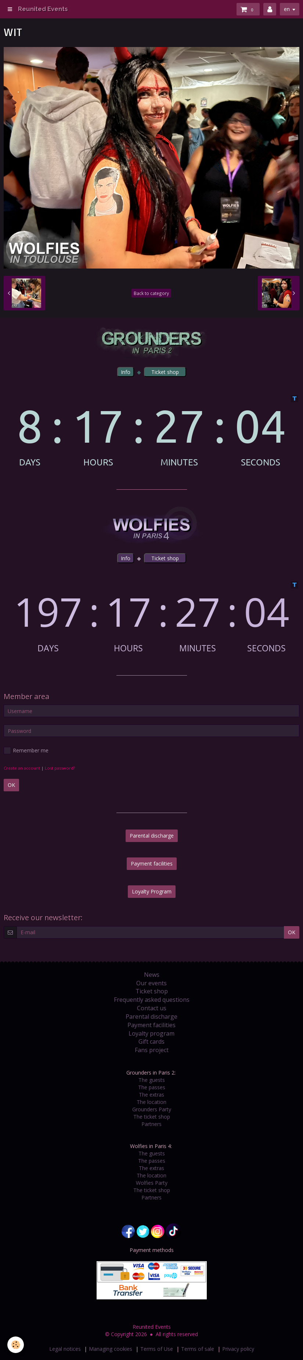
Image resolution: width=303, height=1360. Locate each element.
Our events (151, 983)
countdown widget (151, 431)
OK (11, 784)
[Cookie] (15, 1344)
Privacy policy (238, 1348)
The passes (151, 1087)
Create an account (22, 768)
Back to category (151, 293)
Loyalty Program (152, 891)
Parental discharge (152, 835)
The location (151, 1101)
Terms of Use (156, 1348)
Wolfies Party (151, 1182)
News (151, 975)
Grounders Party (151, 1109)
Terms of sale (197, 1348)
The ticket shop (151, 1116)
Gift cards (151, 1041)
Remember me (26, 750)
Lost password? (60, 768)
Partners (151, 1123)
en (287, 9)
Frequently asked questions (152, 1000)
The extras (151, 1094)
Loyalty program (151, 1033)
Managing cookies (110, 1348)
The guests (151, 1079)
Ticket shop (152, 991)
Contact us (151, 1008)
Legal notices (65, 1348)
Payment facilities (152, 863)
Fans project (152, 1050)
